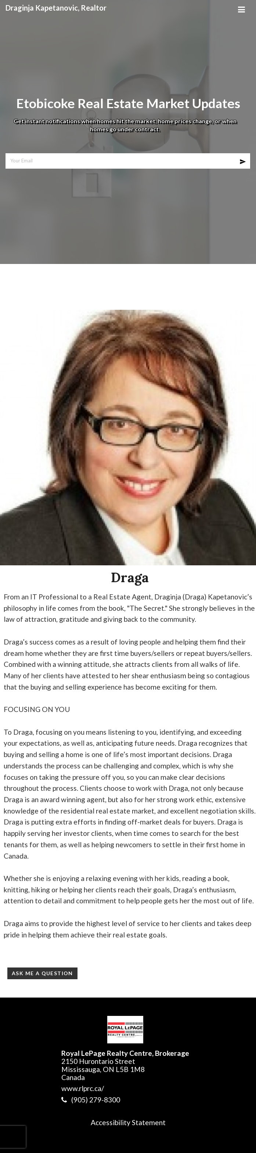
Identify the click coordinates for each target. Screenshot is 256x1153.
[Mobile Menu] (241, 7)
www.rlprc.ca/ (82, 1088)
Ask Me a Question (42, 973)
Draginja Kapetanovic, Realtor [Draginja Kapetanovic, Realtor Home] (56, 7)
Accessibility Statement (128, 1122)
